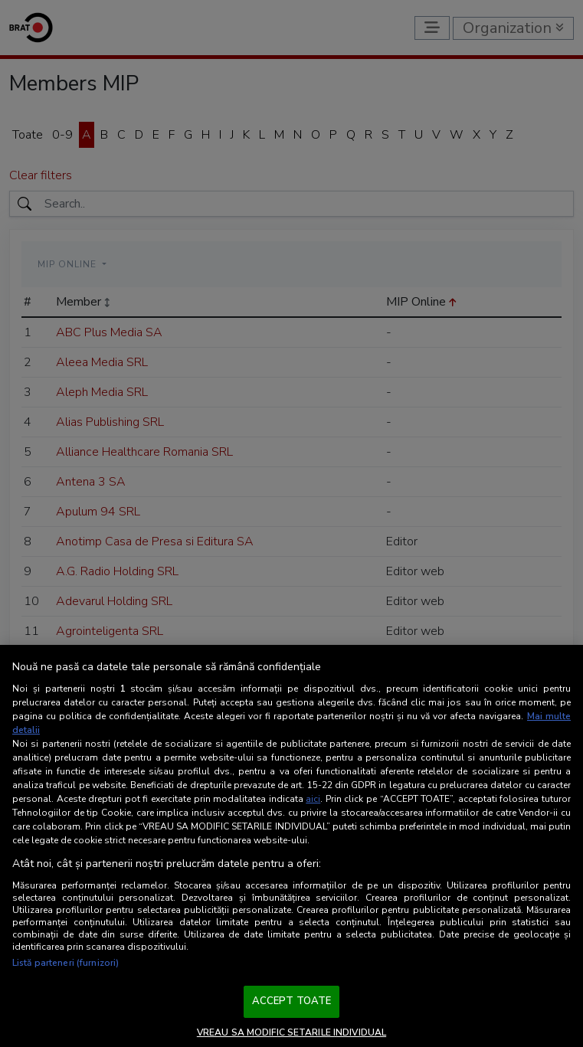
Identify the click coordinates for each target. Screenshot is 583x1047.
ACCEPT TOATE (292, 1001)
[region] (291, 846)
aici (313, 799)
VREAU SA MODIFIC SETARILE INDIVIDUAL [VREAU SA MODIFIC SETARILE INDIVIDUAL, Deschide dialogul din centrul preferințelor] (291, 1032)
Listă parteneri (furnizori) (65, 963)
